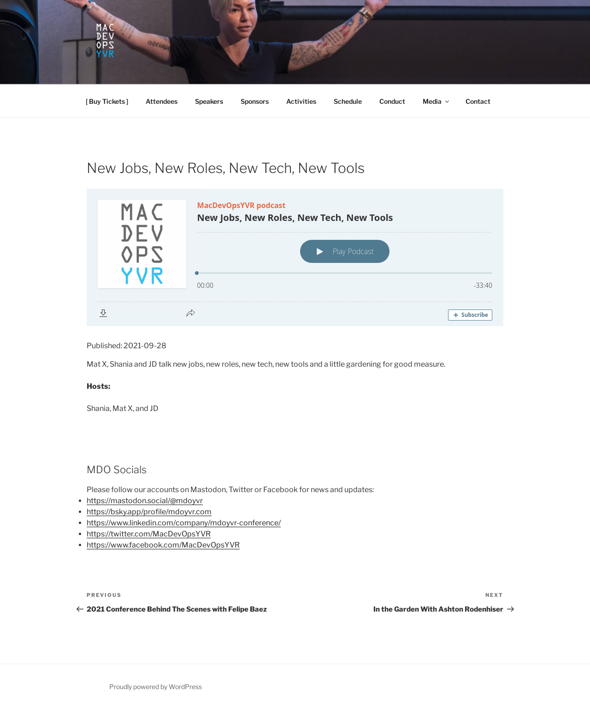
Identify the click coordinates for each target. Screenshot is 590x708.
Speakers (209, 101)
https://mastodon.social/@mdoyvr (145, 500)
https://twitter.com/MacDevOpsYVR (149, 534)
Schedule (348, 101)
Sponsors (255, 101)
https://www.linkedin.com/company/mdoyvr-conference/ (184, 522)
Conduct (392, 101)
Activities (301, 101)
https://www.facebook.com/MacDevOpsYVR (163, 545)
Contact (478, 101)
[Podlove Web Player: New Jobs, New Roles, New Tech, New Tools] (295, 257)
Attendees (161, 101)
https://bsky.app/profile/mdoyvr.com (149, 511)
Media (436, 101)
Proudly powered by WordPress (155, 686)
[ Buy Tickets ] (107, 101)
